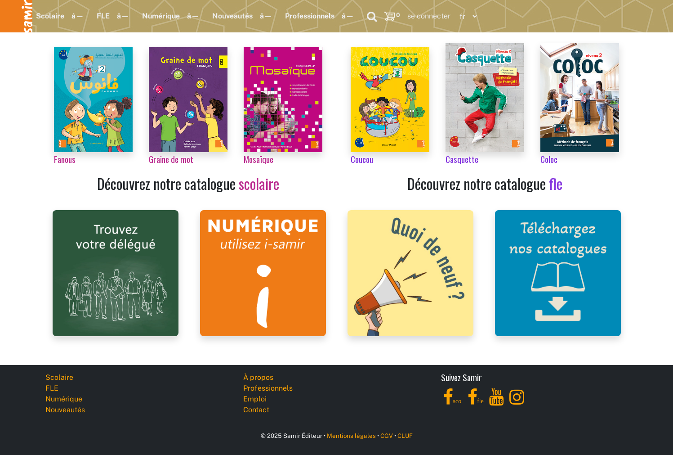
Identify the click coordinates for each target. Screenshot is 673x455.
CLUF (405, 435)
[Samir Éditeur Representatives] (115, 272)
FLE (103, 16)
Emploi (255, 399)
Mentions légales (351, 435)
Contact (256, 409)
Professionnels (309, 16)
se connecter (428, 16)
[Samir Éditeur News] (410, 272)
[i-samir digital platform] (263, 272)
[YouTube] (496, 402)
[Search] (371, 16)
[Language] (466, 16)
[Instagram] (517, 402)
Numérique (161, 16)
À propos (258, 377)
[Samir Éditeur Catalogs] (558, 272)
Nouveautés (232, 16)
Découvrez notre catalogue (188, 183)
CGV (386, 435)
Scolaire (50, 16)
